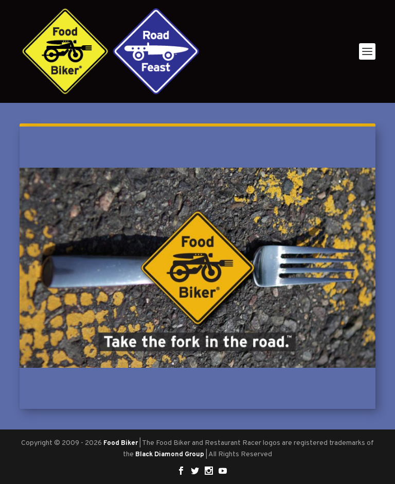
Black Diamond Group (169, 455)
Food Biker (120, 443)
